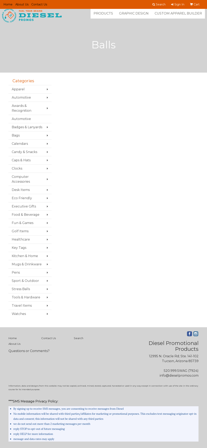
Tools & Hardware (26, 297)
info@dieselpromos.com (179, 375)
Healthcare (21, 239)
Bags (16, 135)
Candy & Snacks (24, 152)
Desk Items (21, 190)
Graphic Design (134, 16)
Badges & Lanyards (27, 127)
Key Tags (19, 248)
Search (78, 338)
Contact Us (39, 4)
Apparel (18, 89)
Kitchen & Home (25, 256)
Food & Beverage (25, 215)
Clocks (17, 168)
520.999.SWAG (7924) (181, 371)
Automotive (21, 97)
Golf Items (20, 231)
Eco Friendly (22, 198)
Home (8, 4)
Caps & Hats (21, 160)
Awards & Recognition (21, 108)
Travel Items (22, 305)
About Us (22, 4)
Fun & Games (22, 223)
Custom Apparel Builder (178, 16)
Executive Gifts (24, 206)
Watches (19, 314)
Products (103, 16)
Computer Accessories (21, 179)
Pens (16, 272)
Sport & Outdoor (25, 281)
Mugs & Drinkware (27, 264)
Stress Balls (21, 289)
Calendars (20, 144)
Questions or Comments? (29, 351)
